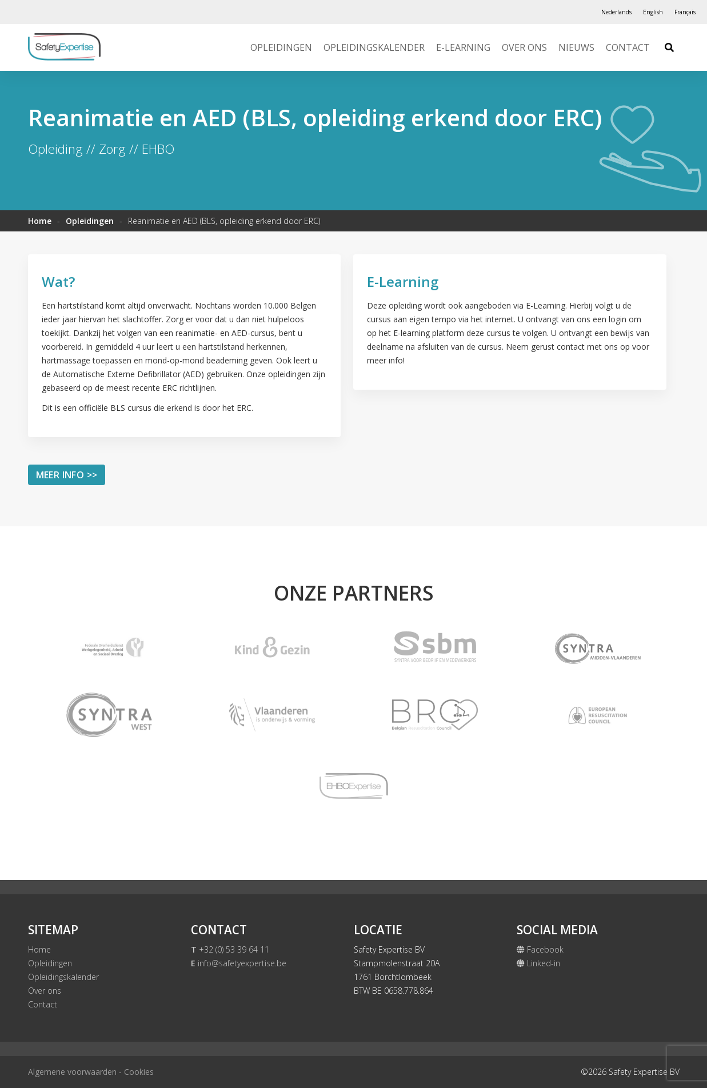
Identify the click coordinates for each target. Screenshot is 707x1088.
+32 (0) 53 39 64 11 (230, 949)
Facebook (540, 949)
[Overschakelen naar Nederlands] (616, 12)
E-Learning (463, 47)
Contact (628, 47)
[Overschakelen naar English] (653, 12)
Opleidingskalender (374, 47)
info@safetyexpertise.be (238, 963)
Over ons (524, 47)
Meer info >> (67, 475)
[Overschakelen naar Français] (685, 12)
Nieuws (576, 47)
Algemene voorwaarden (72, 1071)
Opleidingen (281, 47)
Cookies (139, 1071)
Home (39, 220)
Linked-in (538, 963)
